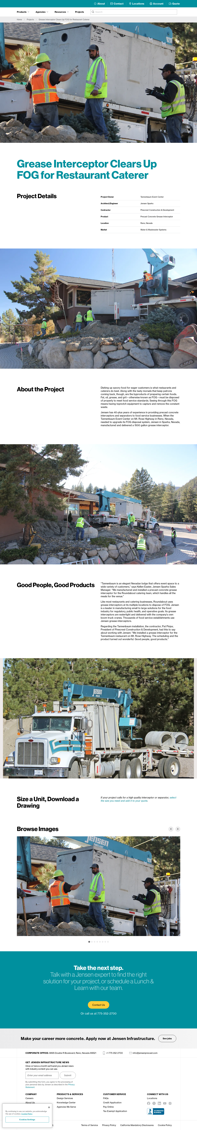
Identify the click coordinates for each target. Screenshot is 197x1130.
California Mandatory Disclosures (137, 1125)
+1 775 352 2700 (113, 1053)
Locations (152, 1098)
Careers (29, 1098)
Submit (67, 1075)
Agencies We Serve (66, 1106)
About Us (30, 1102)
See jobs (167, 1038)
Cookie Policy (165, 1125)
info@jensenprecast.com (143, 1053)
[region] (27, 1115)
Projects (79, 12)
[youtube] (165, 1103)
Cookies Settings (27, 1119)
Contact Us (98, 1004)
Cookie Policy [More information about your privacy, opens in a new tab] (26, 1114)
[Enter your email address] (42, 1075)
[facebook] (149, 1103)
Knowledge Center (66, 1102)
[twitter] (154, 1103)
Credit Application (112, 1102)
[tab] (23, 12)
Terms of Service (89, 1125)
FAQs (105, 1098)
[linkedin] (159, 1103)
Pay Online (108, 1106)
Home (19, 19)
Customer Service (114, 1094)
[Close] (49, 1107)
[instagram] (170, 1103)
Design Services (65, 1098)
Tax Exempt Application (115, 1111)
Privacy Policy (109, 1125)
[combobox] (133, 12)
